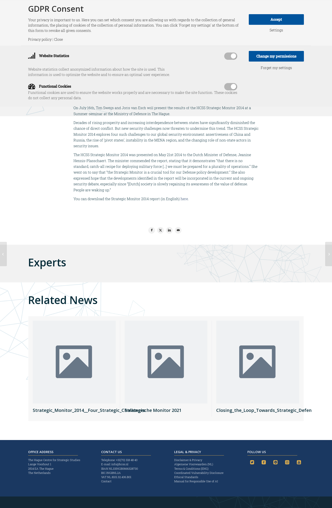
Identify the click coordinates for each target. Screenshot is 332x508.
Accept (276, 19)
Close (58, 39)
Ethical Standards (186, 477)
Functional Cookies (49, 86)
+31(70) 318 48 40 (126, 460)
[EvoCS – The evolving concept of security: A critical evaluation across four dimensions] (3, 254)
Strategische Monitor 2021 (153, 410)
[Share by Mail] (178, 230)
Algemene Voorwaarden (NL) (194, 464)
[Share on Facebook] (151, 230)
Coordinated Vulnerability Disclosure (199, 473)
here (184, 198)
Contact (106, 481)
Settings (276, 30)
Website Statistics (48, 55)
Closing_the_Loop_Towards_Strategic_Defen (264, 410)
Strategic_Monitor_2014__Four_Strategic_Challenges (89, 410)
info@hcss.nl (119, 464)
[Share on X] (160, 230)
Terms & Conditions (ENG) (191, 468)
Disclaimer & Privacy (188, 460)
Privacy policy (40, 39)
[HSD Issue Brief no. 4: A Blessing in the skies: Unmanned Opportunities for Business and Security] (328, 254)
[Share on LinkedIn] (169, 230)
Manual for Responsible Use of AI (196, 481)
